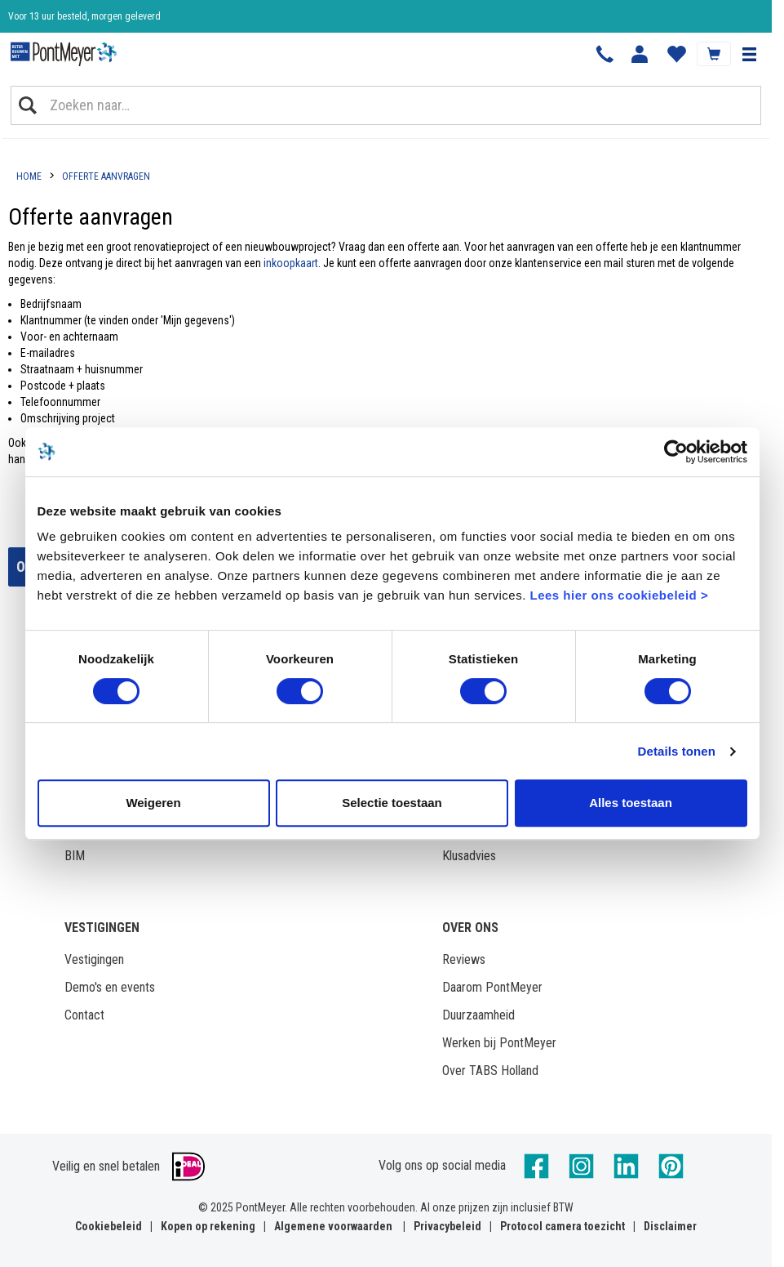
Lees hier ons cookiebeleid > (618, 595)
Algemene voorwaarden (333, 1226)
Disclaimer (670, 1226)
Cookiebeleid (108, 1226)
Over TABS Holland (490, 1070)
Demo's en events (109, 987)
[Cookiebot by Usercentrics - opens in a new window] (676, 451)
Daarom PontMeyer (492, 987)
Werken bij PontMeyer (499, 1043)
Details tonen (676, 751)
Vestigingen (94, 959)
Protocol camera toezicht (562, 1226)
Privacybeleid (447, 1226)
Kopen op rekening (208, 1226)
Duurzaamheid (478, 1015)
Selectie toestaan (392, 803)
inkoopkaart (291, 263)
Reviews (463, 959)
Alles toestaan (630, 803)
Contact (84, 1015)
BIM (74, 855)
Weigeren (153, 803)
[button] (749, 54)
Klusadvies (469, 855)
